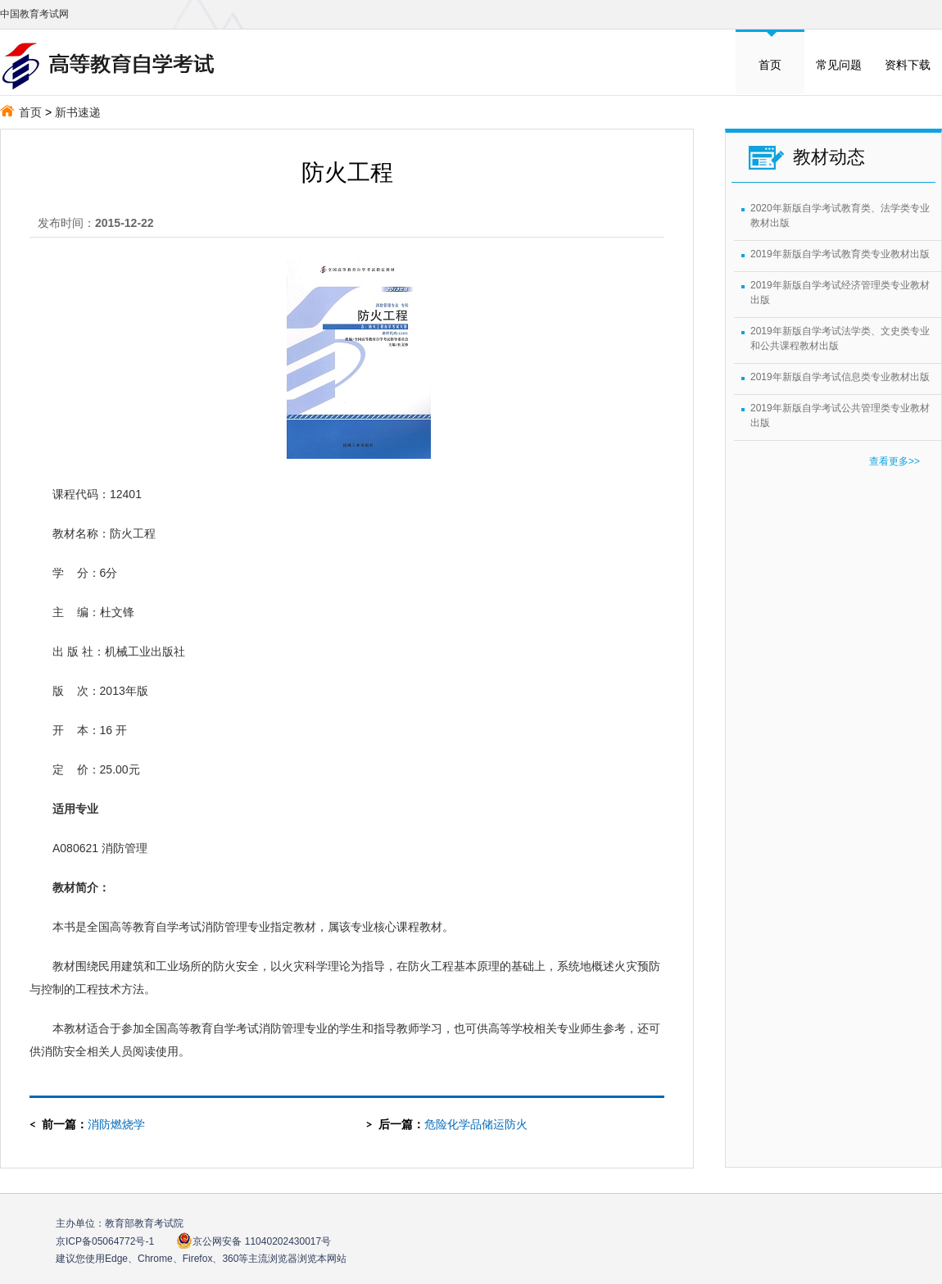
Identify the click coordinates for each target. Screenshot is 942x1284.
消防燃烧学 (116, 1124)
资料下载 (908, 64)
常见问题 (839, 64)
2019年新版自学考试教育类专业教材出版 (840, 254)
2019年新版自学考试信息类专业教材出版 (840, 377)
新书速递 (78, 112)
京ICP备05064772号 (105, 1241)
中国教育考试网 (34, 14)
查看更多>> (894, 461)
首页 (770, 64)
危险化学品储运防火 (476, 1124)
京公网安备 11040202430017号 (253, 1241)
